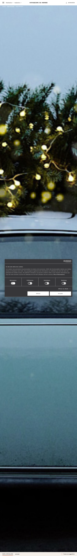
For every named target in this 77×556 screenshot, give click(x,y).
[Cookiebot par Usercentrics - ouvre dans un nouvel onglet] (64, 261)
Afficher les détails (63, 288)
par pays (17, 554)
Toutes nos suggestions (68, 554)
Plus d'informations (59, 274)
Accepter (60, 293)
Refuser (38, 293)
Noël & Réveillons (7, 554)
